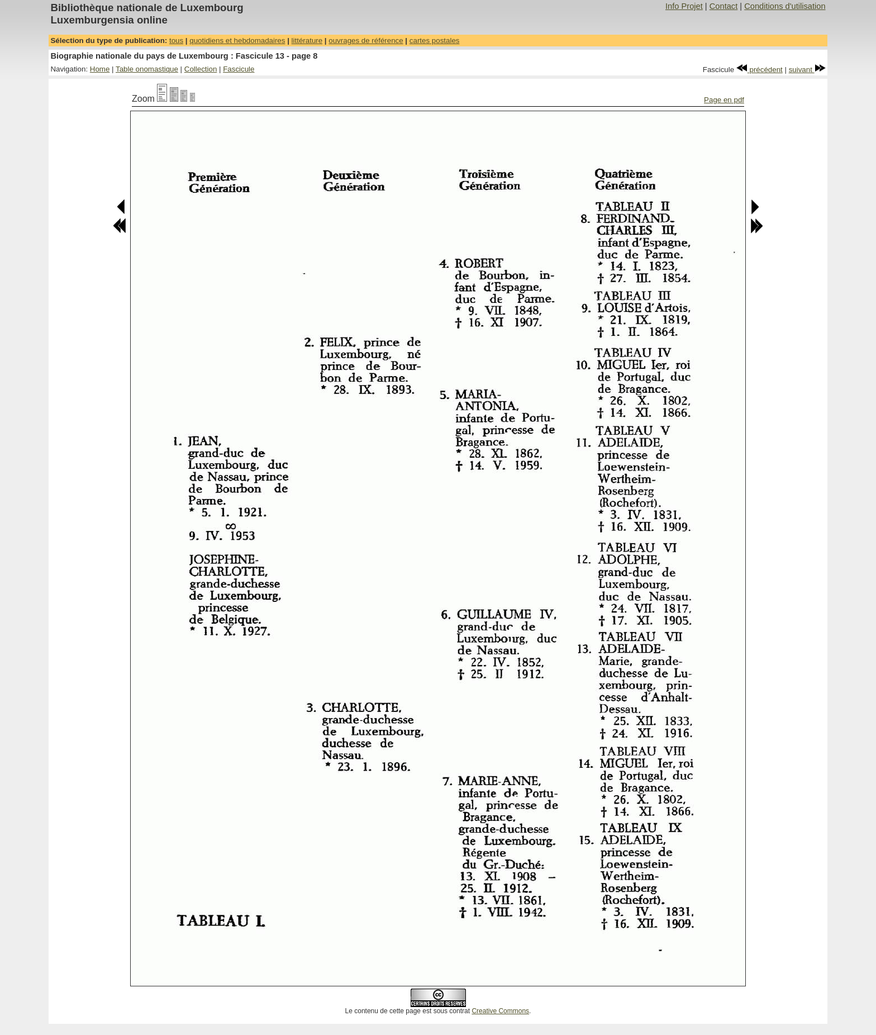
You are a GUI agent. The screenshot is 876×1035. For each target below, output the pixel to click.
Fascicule (238, 69)
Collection (200, 69)
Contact (724, 6)
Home (100, 69)
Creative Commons (500, 1011)
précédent (759, 69)
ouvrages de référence (365, 40)
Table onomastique (147, 69)
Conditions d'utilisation (784, 6)
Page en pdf (724, 100)
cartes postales (435, 40)
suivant (807, 69)
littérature (307, 40)
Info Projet (684, 6)
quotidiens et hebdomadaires (237, 40)
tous (176, 40)
